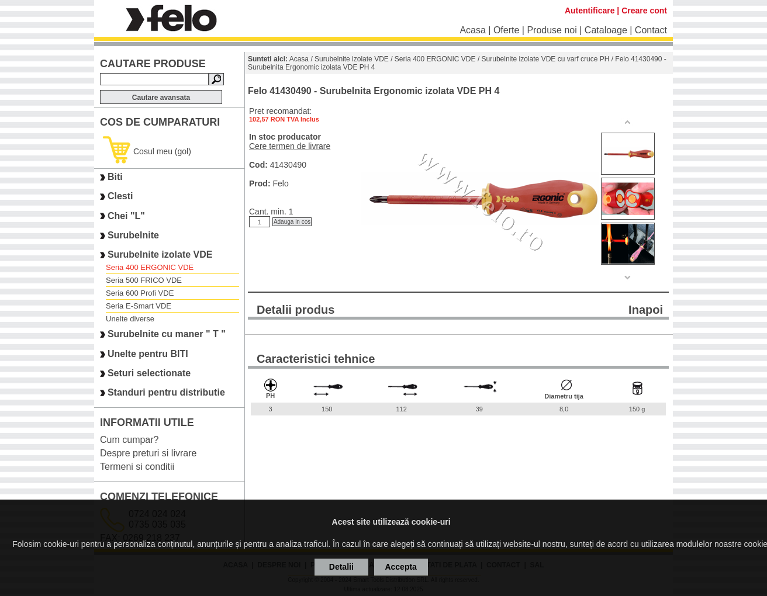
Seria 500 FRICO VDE (144, 280)
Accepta (400, 566)
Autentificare (590, 10)
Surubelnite (133, 235)
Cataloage (606, 30)
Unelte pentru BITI (148, 354)
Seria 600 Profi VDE (140, 293)
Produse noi (551, 30)
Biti (115, 177)
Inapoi (645, 309)
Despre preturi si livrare (148, 453)
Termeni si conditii (137, 467)
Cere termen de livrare (289, 146)
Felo (280, 183)
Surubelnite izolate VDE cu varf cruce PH (546, 59)
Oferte (506, 30)
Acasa (472, 30)
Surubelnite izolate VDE (160, 254)
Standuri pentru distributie (166, 393)
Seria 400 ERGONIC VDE (150, 267)
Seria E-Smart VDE (138, 306)
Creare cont (644, 10)
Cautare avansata (161, 97)
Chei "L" (126, 216)
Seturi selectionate (149, 373)
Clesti (120, 197)
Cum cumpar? (129, 440)
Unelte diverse (130, 318)
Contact (651, 30)
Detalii (341, 566)
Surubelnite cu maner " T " (167, 334)
